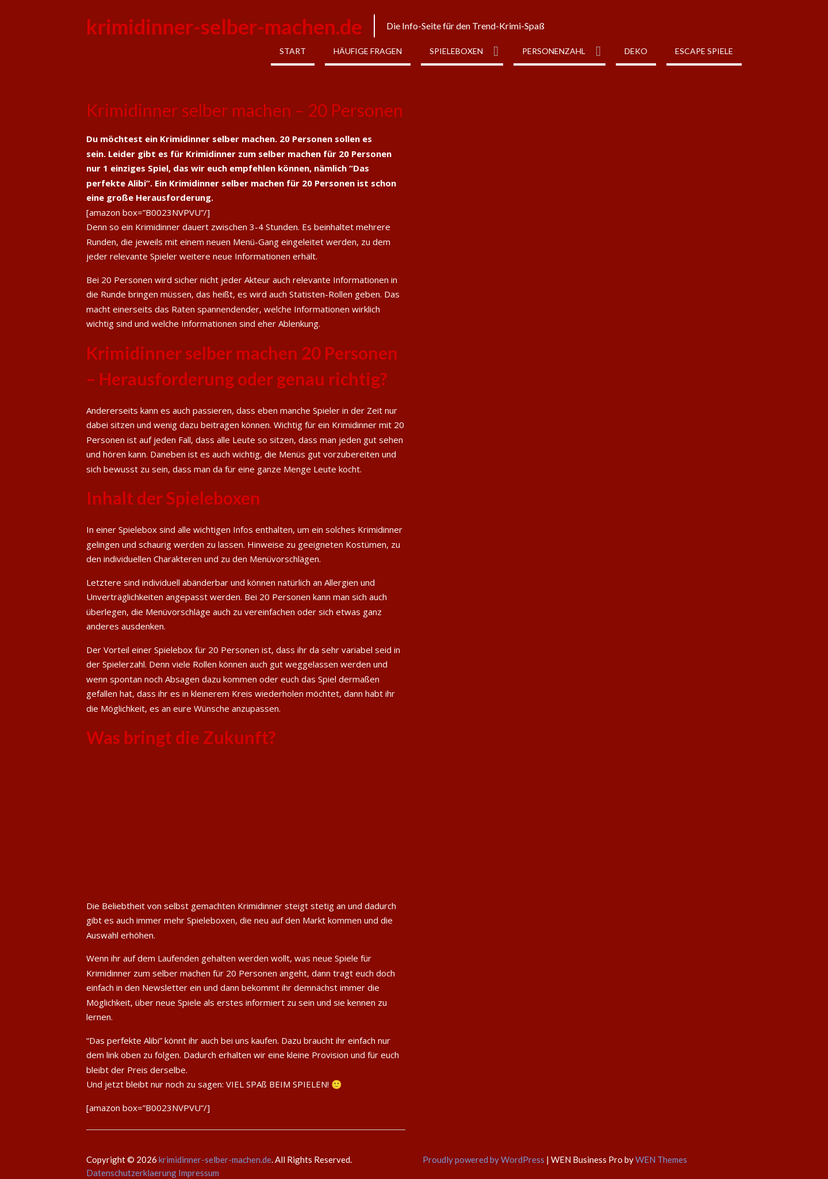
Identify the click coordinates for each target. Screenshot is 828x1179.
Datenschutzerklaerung (132, 1172)
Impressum (198, 1172)
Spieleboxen (456, 51)
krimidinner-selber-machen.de (224, 26)
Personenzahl (553, 51)
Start (292, 51)
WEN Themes (661, 1159)
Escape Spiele (704, 51)
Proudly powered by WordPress (484, 1159)
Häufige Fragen (368, 51)
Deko (635, 51)
